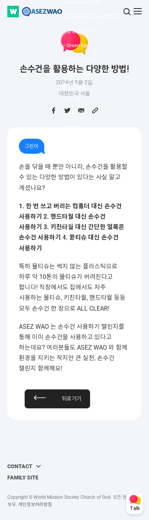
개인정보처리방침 (35, 504)
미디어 (69, 225)
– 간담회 (71, 128)
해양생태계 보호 (78, 60)
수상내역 (71, 157)
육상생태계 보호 (78, 31)
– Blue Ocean (77, 74)
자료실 (69, 239)
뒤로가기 (72, 399)
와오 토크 (72, 210)
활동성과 (73, 86)
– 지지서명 (73, 113)
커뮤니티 (73, 183)
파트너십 (71, 99)
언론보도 (71, 171)
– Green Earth (77, 45)
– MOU (69, 142)
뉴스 (66, 196)
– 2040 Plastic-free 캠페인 (90, 16)
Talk (135, 508)
